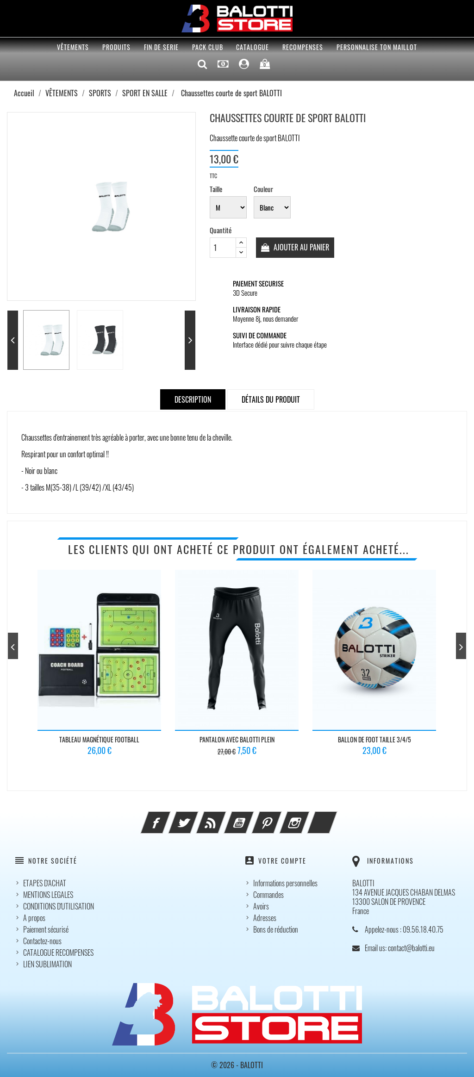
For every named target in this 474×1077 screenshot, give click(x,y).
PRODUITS (116, 47)
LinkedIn (335, 817)
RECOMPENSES (302, 47)
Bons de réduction (275, 929)
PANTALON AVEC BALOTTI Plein (237, 739)
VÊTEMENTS (73, 47)
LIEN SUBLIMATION (47, 964)
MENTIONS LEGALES (48, 894)
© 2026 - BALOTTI (237, 1065)
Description (193, 399)
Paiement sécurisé (46, 929)
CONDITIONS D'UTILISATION (58, 906)
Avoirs (261, 906)
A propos (34, 917)
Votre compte (282, 861)
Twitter (196, 817)
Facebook (168, 817)
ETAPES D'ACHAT (44, 883)
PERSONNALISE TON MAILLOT (377, 47)
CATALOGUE (252, 47)
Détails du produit (271, 399)
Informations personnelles (285, 883)
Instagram (307, 817)
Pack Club (207, 47)
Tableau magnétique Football (99, 739)
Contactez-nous (42, 940)
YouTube (251, 817)
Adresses (264, 917)
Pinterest (279, 817)
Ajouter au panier (301, 247)
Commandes (268, 894)
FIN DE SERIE (161, 47)
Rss (223, 817)
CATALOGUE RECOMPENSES (58, 952)
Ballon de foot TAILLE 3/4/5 (374, 739)
